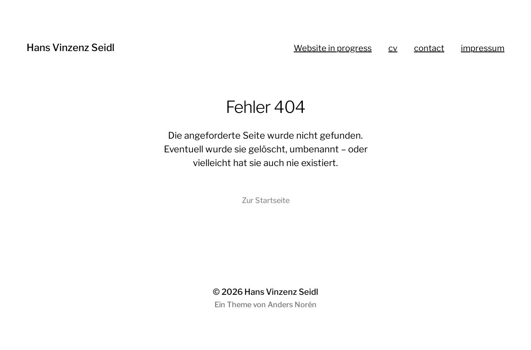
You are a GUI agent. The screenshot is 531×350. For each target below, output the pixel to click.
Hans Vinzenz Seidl (70, 48)
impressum (482, 48)
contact (429, 48)
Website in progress (333, 48)
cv (392, 48)
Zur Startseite (266, 200)
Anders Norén (292, 304)
